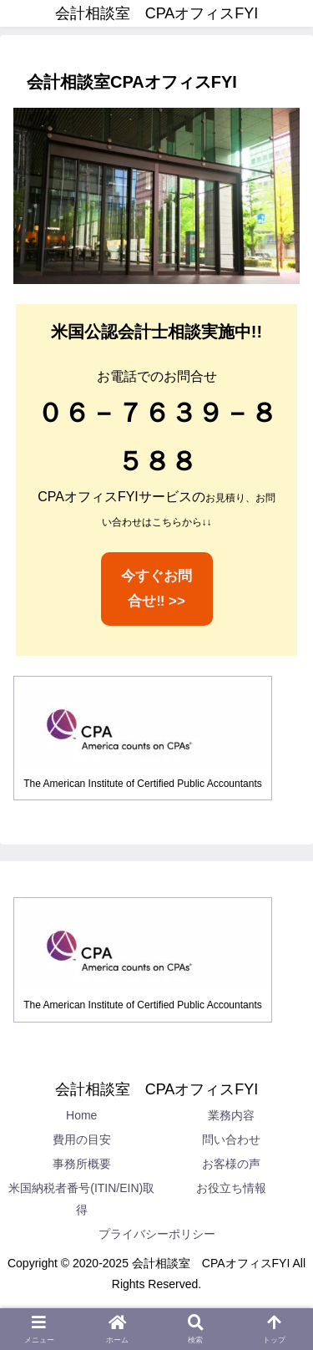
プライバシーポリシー (156, 1234)
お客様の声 (231, 1163)
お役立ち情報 (231, 1188)
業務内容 (231, 1115)
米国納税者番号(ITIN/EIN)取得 (81, 1198)
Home (81, 1115)
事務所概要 (82, 1163)
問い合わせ (231, 1139)
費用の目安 (82, 1139)
